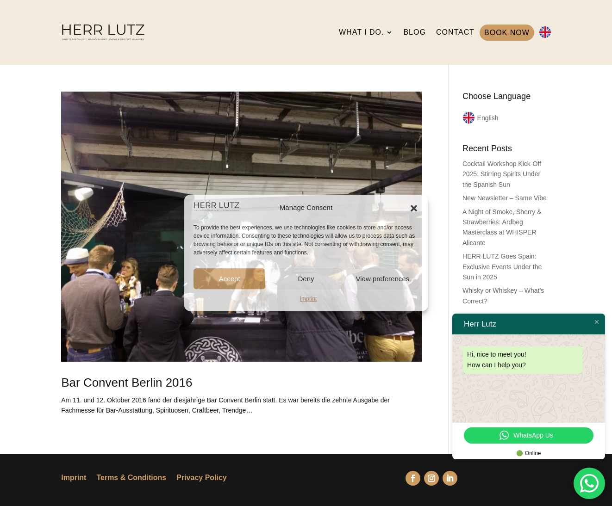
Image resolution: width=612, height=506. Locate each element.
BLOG (414, 32)
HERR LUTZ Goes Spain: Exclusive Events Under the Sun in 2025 (502, 267)
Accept (229, 279)
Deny (306, 279)
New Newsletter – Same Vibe (504, 198)
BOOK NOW (507, 33)
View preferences (383, 279)
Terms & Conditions (131, 478)
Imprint (308, 299)
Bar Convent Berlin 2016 (126, 382)
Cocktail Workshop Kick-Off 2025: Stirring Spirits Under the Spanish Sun (501, 174)
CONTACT (455, 32)
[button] (413, 208)
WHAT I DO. (361, 32)
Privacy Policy (201, 478)
